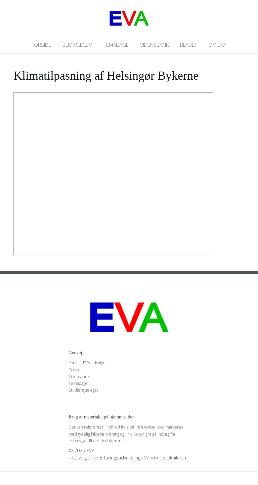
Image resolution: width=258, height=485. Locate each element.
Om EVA (217, 44)
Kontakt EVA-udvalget (88, 363)
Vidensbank (154, 44)
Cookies (75, 370)
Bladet (188, 44)
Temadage (116, 44)
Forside (41, 44)
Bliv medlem (77, 44)
